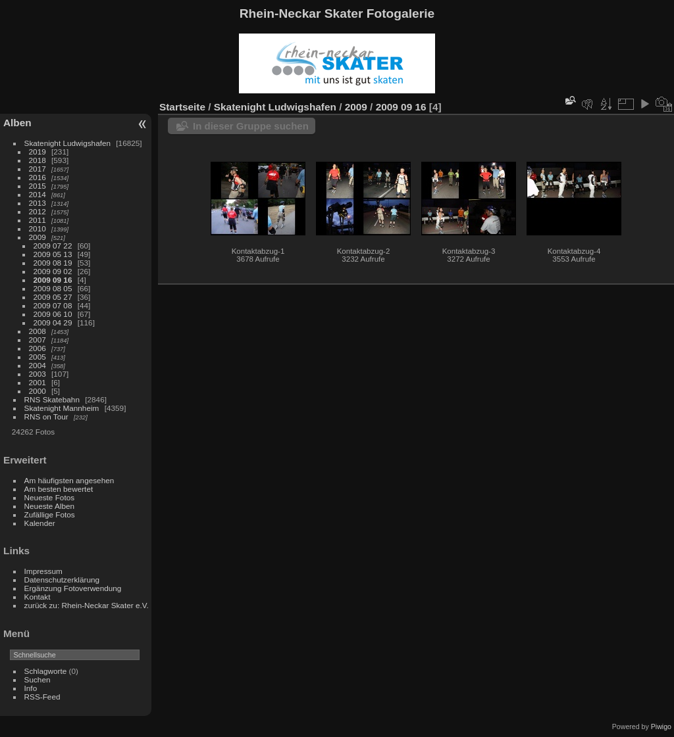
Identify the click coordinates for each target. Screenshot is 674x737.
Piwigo (661, 726)
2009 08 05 (53, 288)
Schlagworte (45, 671)
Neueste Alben (49, 506)
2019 (37, 151)
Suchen (37, 679)
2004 (37, 365)
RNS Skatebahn (52, 399)
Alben (17, 122)
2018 (37, 160)
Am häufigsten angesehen (69, 480)
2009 (37, 237)
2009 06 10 (53, 314)
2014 (37, 194)
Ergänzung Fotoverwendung (73, 588)
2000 (37, 391)
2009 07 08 (53, 305)
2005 (37, 356)
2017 (37, 168)
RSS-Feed (42, 696)
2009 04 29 (53, 322)
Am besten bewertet (58, 489)
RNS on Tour (46, 416)
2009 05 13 (53, 254)
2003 (37, 373)
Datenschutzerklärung (61, 579)
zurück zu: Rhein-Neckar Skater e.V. (86, 605)
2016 (37, 177)
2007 (37, 339)
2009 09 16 (53, 279)
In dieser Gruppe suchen (251, 125)
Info (31, 688)
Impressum (43, 571)
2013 (37, 203)
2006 (37, 348)
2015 (37, 185)
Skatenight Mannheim (61, 408)
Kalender (39, 523)
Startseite (182, 106)
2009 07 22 (53, 245)
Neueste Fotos (49, 497)
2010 (37, 228)
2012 (37, 211)
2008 (37, 331)
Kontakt (37, 596)
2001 (37, 382)
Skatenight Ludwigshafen (67, 143)
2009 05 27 (53, 297)
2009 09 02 (53, 271)
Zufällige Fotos (49, 514)
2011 (37, 220)
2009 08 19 (53, 262)
